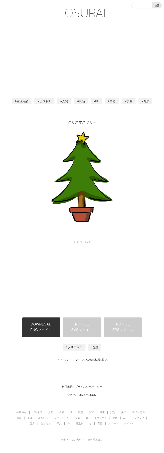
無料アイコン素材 (71, 439)
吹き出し (43, 418)
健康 (146, 101)
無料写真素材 (95, 439)
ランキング (138, 418)
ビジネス (45, 101)
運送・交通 (138, 412)
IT (97, 101)
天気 (77, 418)
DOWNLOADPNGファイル (41, 327)
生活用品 (22, 101)
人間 (65, 101)
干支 (59, 423)
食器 (19, 418)
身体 (29, 418)
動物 (115, 418)
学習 (129, 101)
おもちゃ (46, 423)
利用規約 (67, 386)
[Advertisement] (82, 56)
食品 (82, 101)
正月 (32, 423)
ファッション (61, 418)
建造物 (79, 423)
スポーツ (113, 423)
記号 (112, 412)
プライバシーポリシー (88, 386)
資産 (99, 423)
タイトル (129, 423)
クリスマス (75, 347)
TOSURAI (82, 12)
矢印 (123, 412)
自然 (112, 101)
